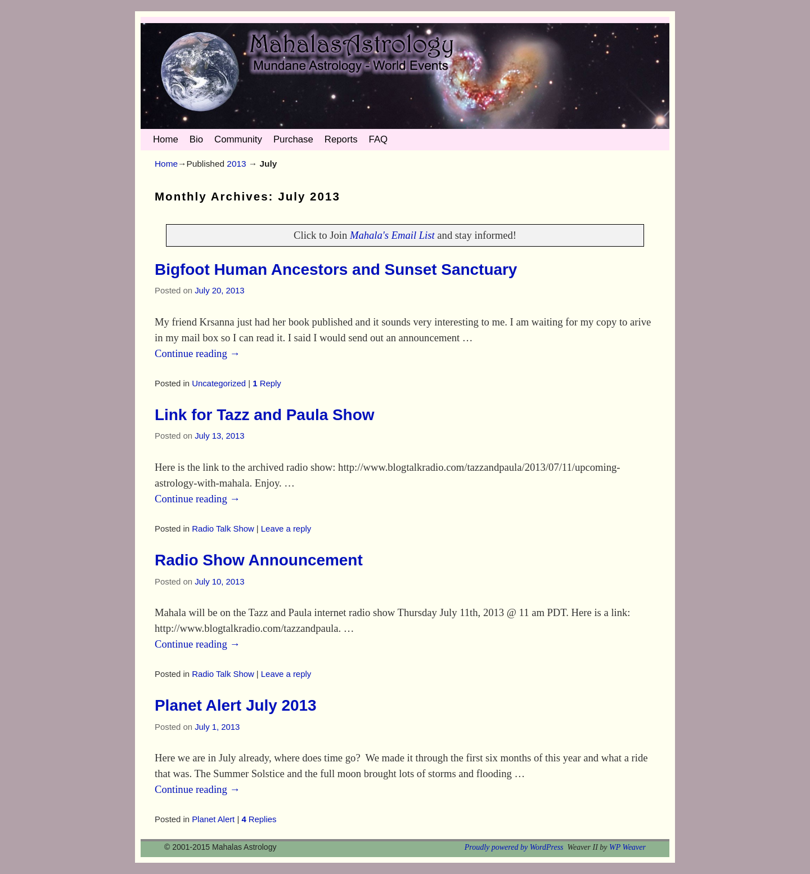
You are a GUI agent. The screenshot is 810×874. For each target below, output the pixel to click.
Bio (196, 139)
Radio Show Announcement (259, 560)
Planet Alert (213, 819)
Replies (258, 819)
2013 (236, 163)
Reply (267, 383)
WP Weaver (627, 847)
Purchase (293, 139)
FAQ (378, 139)
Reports (341, 139)
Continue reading (197, 353)
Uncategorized (219, 383)
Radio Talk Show (223, 528)
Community (238, 139)
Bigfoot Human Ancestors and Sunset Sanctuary (336, 269)
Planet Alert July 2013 (236, 705)
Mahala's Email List (392, 235)
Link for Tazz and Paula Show (264, 414)
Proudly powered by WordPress (514, 847)
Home (165, 139)
